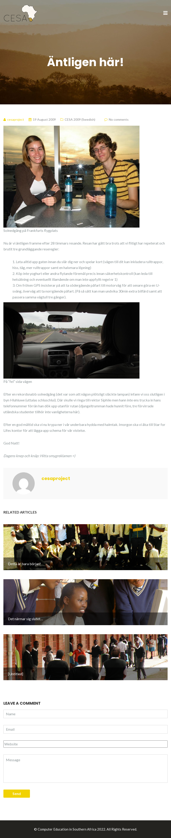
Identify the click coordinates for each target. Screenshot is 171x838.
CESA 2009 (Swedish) (80, 119)
